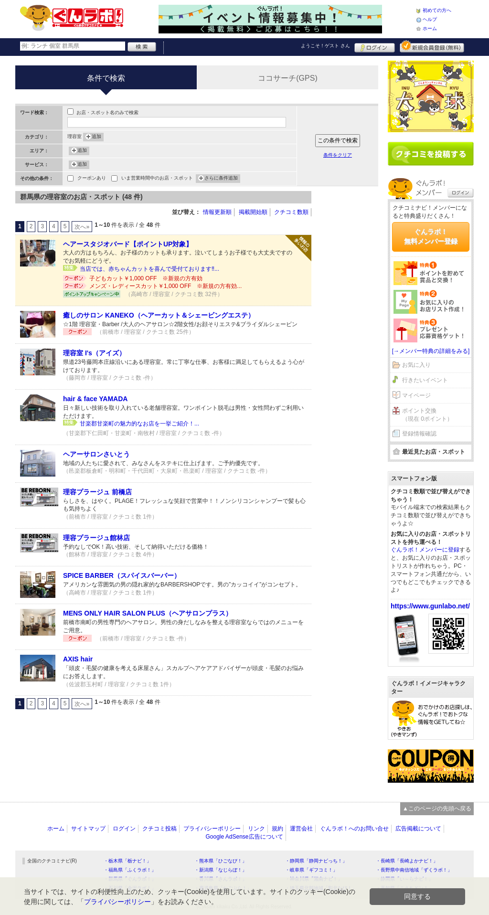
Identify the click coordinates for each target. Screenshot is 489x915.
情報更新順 (217, 212)
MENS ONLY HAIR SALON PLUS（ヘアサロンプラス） (147, 613)
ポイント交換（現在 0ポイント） (427, 414)
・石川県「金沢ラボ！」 (130, 888)
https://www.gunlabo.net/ (430, 606)
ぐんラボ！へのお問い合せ (354, 828)
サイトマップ (88, 828)
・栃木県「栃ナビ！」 (127, 860)
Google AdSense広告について (244, 836)
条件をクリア (337, 155)
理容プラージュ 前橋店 (97, 492)
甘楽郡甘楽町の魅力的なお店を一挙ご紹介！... (139, 423)
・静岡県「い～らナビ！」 (404, 879)
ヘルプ (430, 19)
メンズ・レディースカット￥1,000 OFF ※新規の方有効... (165, 286)
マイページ (416, 395)
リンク (256, 828)
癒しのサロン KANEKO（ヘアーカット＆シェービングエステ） (159, 315)
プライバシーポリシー (212, 828)
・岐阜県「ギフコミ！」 (311, 869)
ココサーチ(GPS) (287, 78)
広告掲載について (418, 828)
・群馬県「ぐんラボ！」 (130, 879)
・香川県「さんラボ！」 (220, 879)
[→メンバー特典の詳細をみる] (431, 351)
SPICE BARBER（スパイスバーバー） (122, 575)
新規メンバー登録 (432, 46)
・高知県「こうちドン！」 (404, 888)
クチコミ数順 (291, 212)
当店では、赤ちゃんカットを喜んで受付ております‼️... (149, 269)
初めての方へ (437, 10)
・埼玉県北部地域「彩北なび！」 (321, 888)
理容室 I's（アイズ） (94, 353)
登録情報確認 (419, 433)
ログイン (374, 46)
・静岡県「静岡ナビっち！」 (316, 860)
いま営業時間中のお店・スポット (157, 178)
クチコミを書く (431, 154)
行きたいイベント (425, 380)
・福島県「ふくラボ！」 (130, 869)
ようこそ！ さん (325, 45)
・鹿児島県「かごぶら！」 (223, 888)
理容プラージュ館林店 (96, 538)
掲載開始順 (253, 212)
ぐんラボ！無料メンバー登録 (430, 236)
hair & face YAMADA (95, 399)
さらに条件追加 (221, 178)
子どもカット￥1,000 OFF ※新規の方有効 (145, 278)
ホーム (430, 28)
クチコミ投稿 (159, 828)
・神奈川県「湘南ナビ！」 (313, 879)
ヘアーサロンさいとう (96, 454)
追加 (96, 137)
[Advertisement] (349, 334)
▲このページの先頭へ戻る (437, 808)
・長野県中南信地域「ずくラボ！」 (414, 869)
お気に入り (416, 365)
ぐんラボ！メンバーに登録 (425, 549)
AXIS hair (78, 659)
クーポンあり (91, 178)
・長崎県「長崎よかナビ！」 (407, 860)
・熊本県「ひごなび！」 (220, 860)
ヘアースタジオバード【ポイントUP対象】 (127, 244)
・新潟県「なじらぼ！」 (220, 869)
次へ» (81, 226)
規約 (277, 828)
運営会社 (301, 828)
